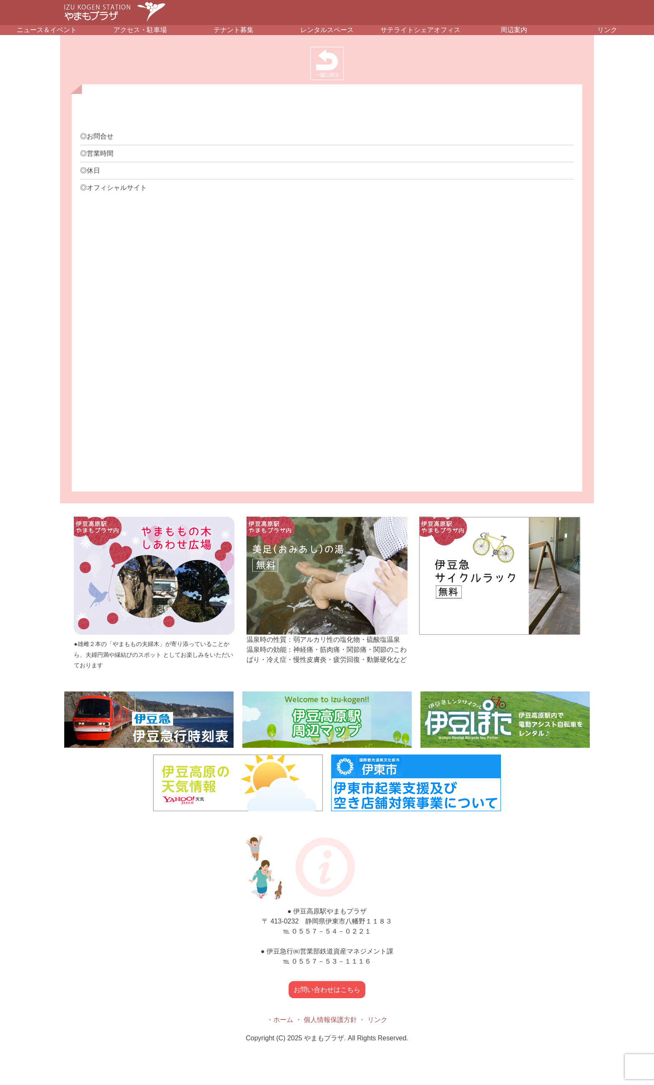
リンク (607, 29)
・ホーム (280, 1019)
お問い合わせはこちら (327, 989)
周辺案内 (514, 29)
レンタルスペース (327, 29)
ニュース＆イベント (47, 29)
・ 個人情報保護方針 (326, 1019)
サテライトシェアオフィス (420, 29)
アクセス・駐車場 (140, 29)
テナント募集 (234, 29)
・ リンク (373, 1019)
